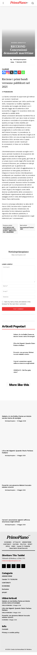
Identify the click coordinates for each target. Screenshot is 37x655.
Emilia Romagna (7, 608)
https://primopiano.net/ (18, 255)
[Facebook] (4, 72)
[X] (11, 72)
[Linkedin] (15, 72)
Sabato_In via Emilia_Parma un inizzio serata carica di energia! (24, 335)
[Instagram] (7, 72)
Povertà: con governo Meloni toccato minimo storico (23, 353)
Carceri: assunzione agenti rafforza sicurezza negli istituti (24, 362)
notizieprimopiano (19, 59)
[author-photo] (8, 420)
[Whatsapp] (23, 72)
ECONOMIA (5, 622)
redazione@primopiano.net (11, 563)
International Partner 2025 (27, 228)
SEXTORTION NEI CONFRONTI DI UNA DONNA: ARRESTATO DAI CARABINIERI (9, 230)
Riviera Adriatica (18, 42)
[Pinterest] (19, 72)
